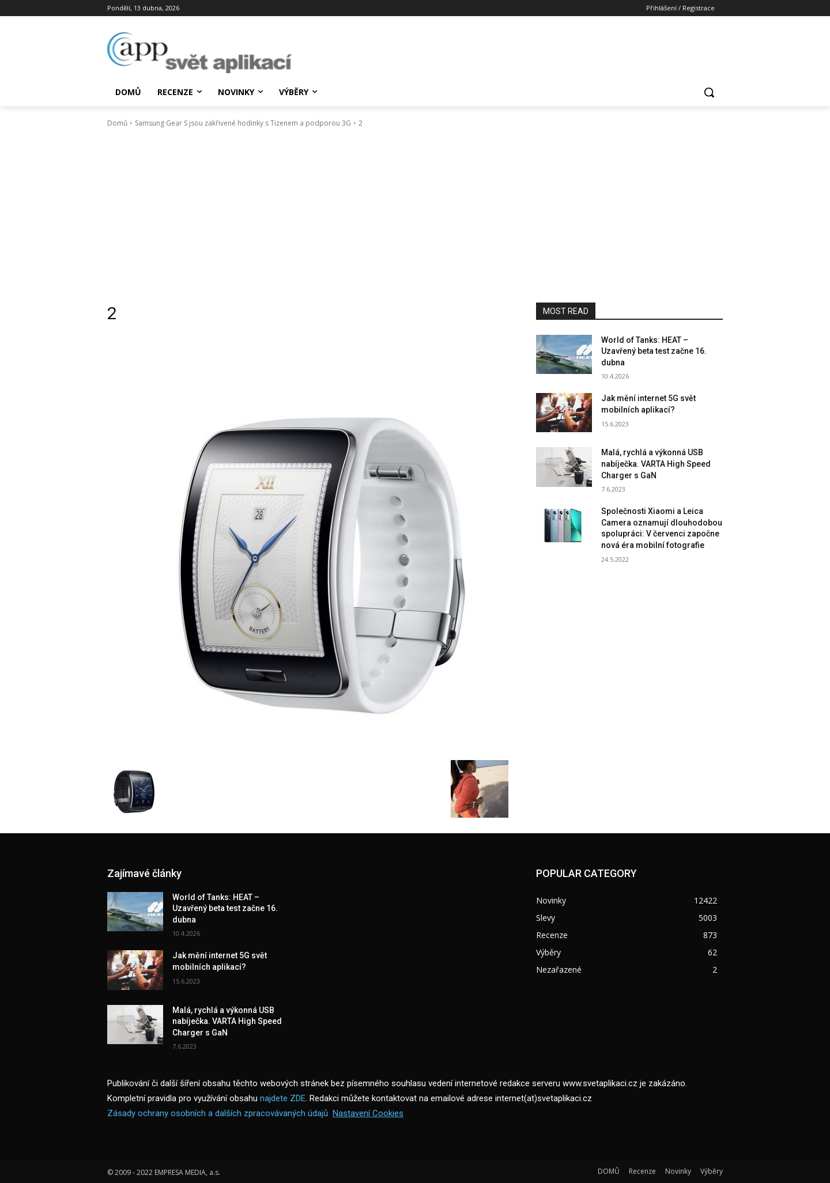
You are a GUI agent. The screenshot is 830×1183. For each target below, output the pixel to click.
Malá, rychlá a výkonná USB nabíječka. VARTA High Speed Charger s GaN (656, 463)
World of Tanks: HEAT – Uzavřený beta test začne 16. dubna (654, 351)
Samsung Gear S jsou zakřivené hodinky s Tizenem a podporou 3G (243, 123)
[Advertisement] (415, 215)
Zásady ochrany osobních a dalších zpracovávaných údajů (217, 1113)
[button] (709, 92)
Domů (117, 123)
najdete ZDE (282, 1098)
